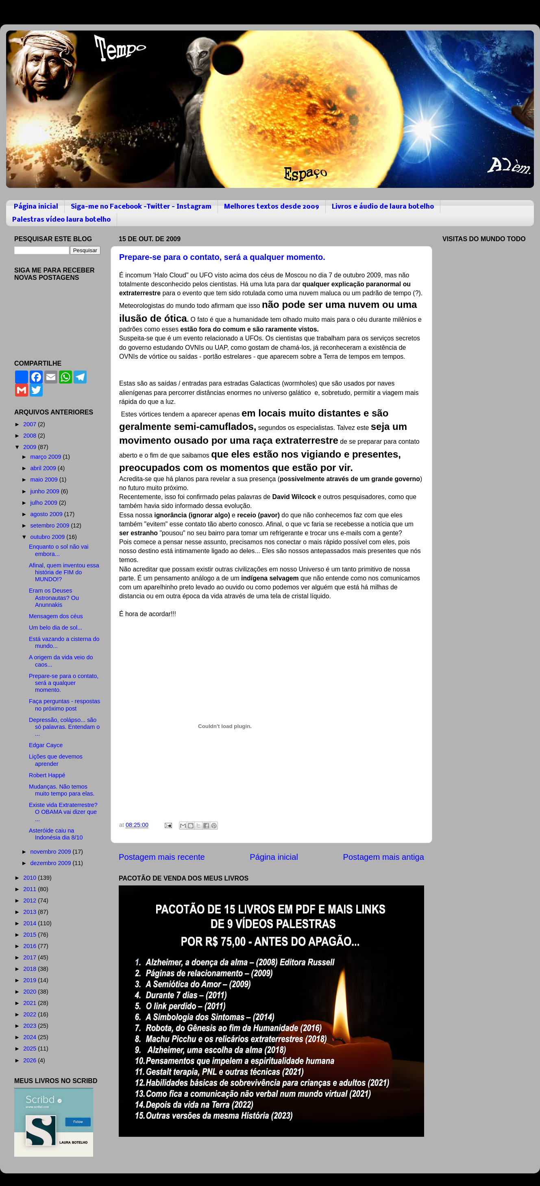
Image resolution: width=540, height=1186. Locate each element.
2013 (30, 912)
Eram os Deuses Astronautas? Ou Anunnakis (54, 597)
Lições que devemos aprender (56, 760)
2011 (30, 889)
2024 (30, 1037)
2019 (30, 980)
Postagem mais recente (162, 856)
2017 (30, 957)
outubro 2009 (48, 537)
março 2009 (46, 456)
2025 (30, 1048)
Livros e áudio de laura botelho (383, 206)
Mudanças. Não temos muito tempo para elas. (61, 790)
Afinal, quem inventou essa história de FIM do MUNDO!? (64, 572)
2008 (30, 435)
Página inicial (36, 206)
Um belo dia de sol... (55, 627)
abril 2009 (44, 468)
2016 (30, 946)
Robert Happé (47, 775)
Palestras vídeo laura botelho (61, 219)
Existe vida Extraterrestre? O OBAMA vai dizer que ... (63, 812)
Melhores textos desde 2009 (271, 206)
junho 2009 (45, 491)
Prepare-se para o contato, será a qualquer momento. (222, 257)
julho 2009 (44, 502)
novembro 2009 (51, 851)
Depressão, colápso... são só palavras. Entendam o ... (64, 727)
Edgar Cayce (46, 745)
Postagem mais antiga (383, 856)
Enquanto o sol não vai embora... (58, 550)
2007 (30, 424)
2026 (30, 1060)
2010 (30, 877)
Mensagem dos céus (56, 616)
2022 (30, 1014)
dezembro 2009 (51, 863)
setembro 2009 (50, 525)
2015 (30, 934)
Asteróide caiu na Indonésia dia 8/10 (56, 834)
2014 (30, 923)
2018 (30, 969)
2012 (30, 900)
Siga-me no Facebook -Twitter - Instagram (141, 206)
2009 (30, 447)
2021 (30, 1003)
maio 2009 (44, 479)
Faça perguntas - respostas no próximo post (64, 704)
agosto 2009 (47, 514)
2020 (30, 991)
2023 (30, 1025)
